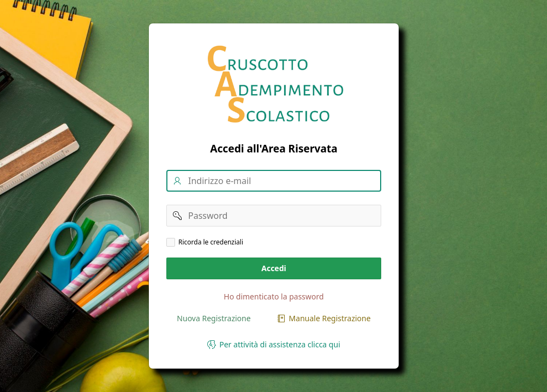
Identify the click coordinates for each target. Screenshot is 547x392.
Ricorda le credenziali (210, 242)
